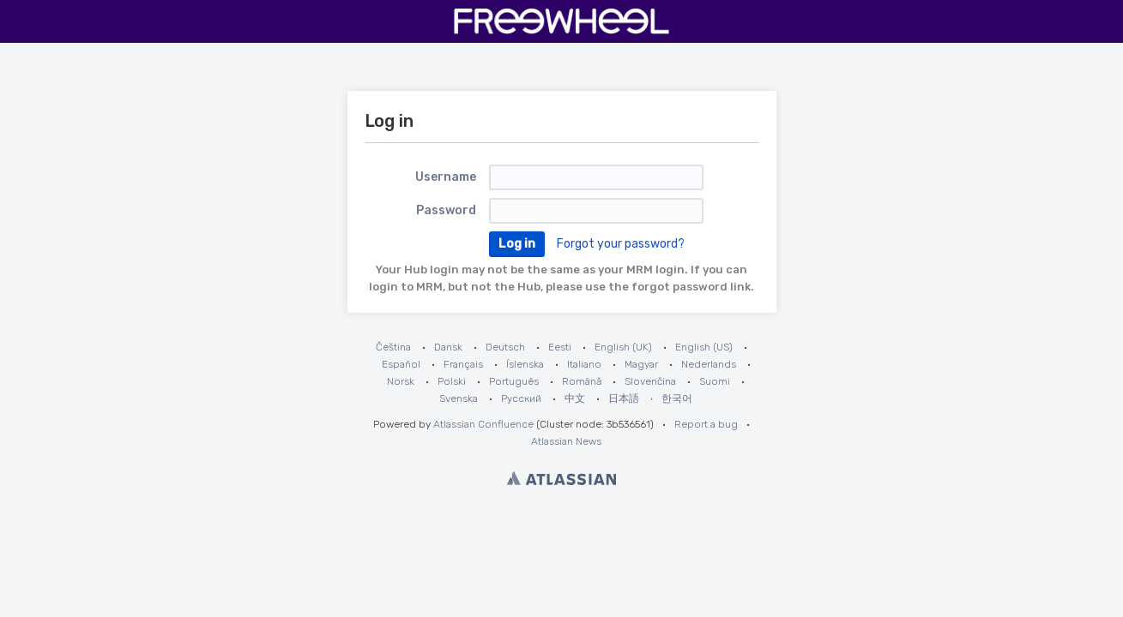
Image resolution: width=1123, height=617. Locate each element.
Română (581, 381)
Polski (452, 381)
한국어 (676, 398)
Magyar (641, 364)
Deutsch (505, 347)
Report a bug (706, 424)
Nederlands (708, 364)
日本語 (623, 398)
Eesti (559, 347)
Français (463, 364)
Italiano (584, 364)
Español (401, 364)
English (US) (704, 347)
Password (446, 210)
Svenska (458, 398)
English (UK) (623, 347)
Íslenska (525, 364)
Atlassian (561, 478)
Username (445, 177)
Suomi (714, 381)
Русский (521, 398)
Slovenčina (650, 381)
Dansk (448, 347)
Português (514, 381)
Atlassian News (566, 441)
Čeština (393, 347)
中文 (575, 398)
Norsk (400, 381)
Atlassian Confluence (483, 424)
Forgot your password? (621, 244)
